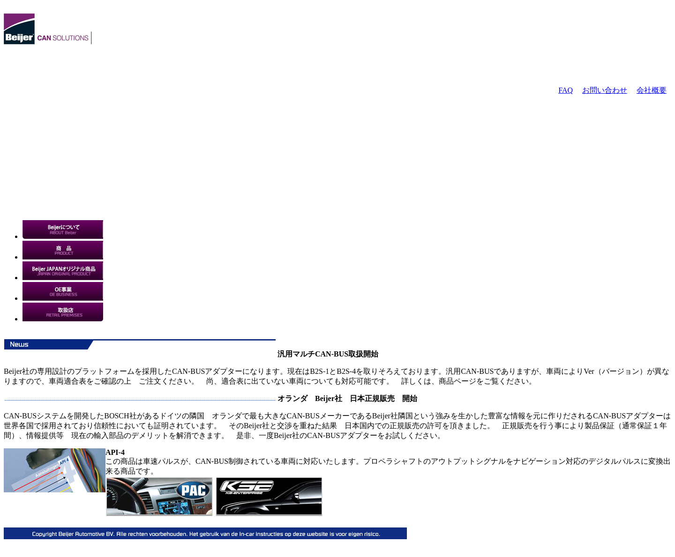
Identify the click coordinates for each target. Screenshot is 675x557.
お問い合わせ (604, 90)
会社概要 (652, 90)
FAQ (565, 90)
